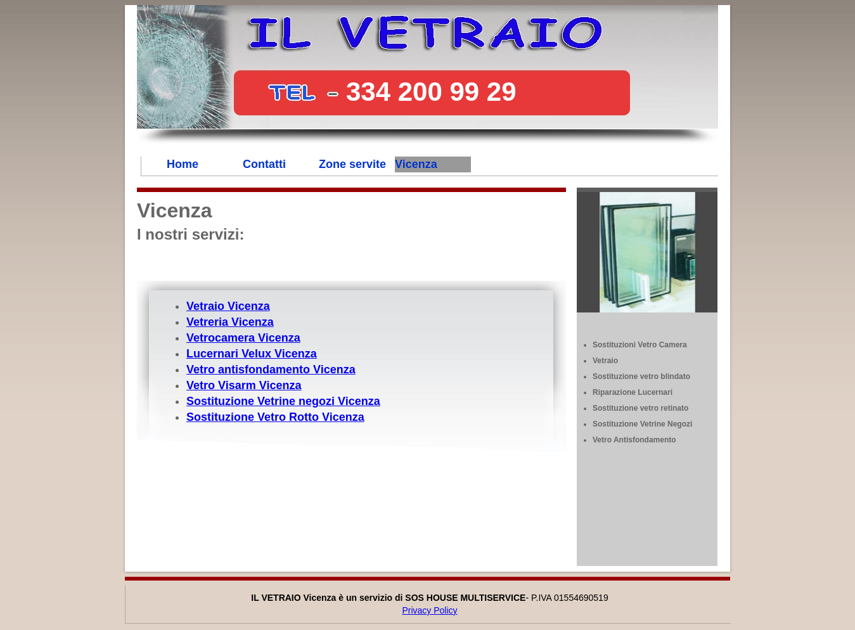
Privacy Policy (429, 610)
